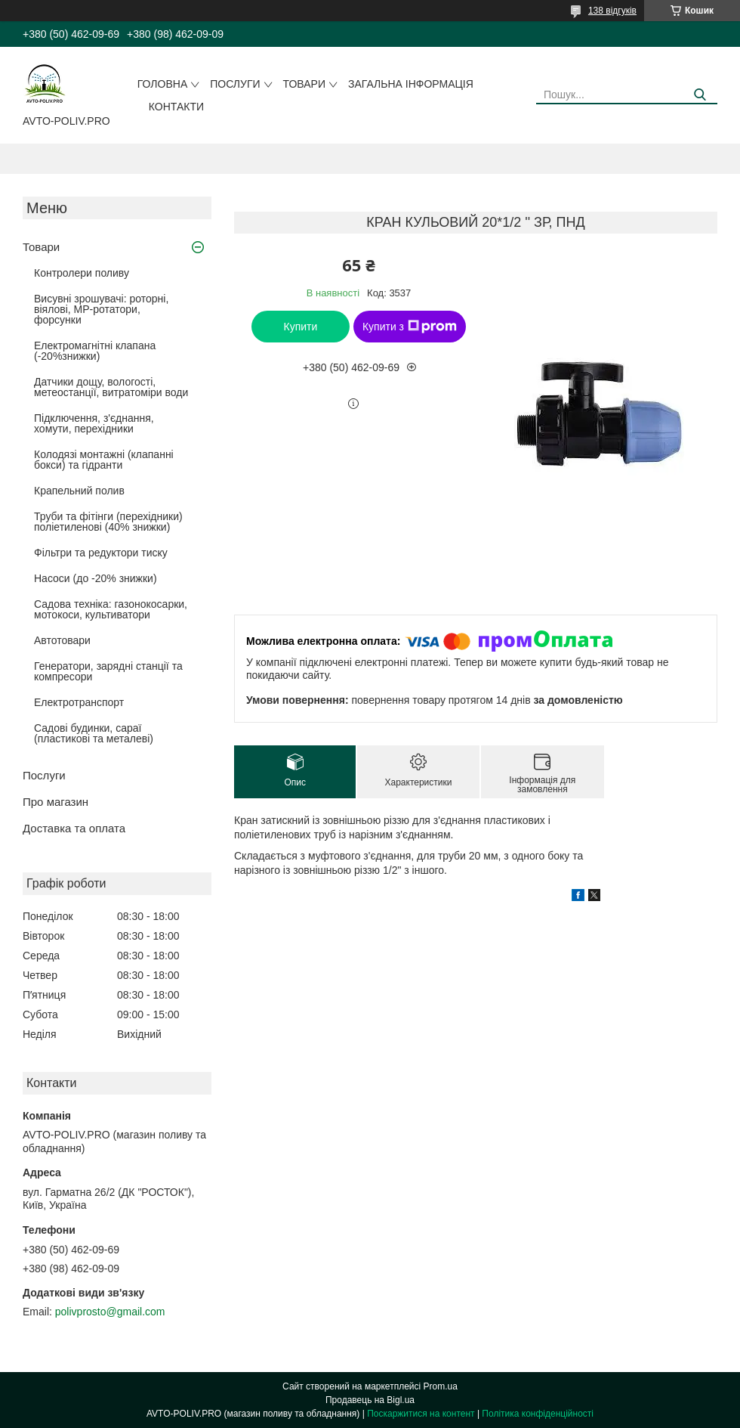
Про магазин (55, 801)
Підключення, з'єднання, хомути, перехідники (94, 423)
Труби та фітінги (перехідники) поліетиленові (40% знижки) (108, 521)
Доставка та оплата (74, 828)
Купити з (409, 326)
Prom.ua (441, 1386)
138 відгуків (612, 10)
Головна (162, 84)
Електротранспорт (79, 702)
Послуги (235, 84)
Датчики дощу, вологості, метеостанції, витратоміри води (111, 387)
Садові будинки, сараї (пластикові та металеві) (93, 733)
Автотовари (62, 640)
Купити (301, 327)
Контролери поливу (81, 273)
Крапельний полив (79, 491)
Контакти (176, 107)
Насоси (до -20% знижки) (95, 578)
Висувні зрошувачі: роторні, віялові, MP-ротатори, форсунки (101, 309)
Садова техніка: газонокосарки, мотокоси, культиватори (110, 609)
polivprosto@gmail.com (110, 1312)
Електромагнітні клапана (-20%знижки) (95, 350)
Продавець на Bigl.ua (370, 1400)
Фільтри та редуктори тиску (101, 553)
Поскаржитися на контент (420, 1413)
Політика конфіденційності (538, 1413)
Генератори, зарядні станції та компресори (108, 671)
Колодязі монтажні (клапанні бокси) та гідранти (104, 459)
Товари (304, 84)
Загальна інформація (410, 84)
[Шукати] (700, 94)
